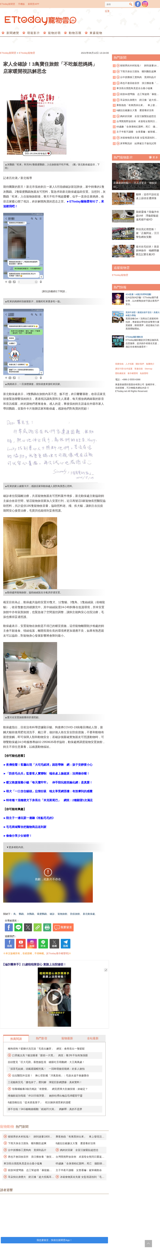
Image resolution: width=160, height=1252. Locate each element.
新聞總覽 (12, 33)
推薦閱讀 (16, 1038)
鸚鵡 (21, 913)
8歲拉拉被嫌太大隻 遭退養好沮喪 (76, 1143)
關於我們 (140, 364)
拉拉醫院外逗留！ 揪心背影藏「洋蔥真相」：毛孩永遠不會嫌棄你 (50, 1075)
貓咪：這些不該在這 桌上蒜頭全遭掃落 (148, 196)
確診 (52, 913)
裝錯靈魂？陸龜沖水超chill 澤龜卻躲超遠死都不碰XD (147, 215)
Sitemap (148, 368)
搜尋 (131, 4)
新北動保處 (89, 913)
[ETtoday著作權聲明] (57, 953)
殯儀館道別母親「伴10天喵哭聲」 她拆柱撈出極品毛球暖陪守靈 (45, 1095)
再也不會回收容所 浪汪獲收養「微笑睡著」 (136, 83)
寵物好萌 (54, 33)
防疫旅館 (75, 913)
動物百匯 (75, 33)
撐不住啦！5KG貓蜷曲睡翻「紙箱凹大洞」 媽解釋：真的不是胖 (45, 1109)
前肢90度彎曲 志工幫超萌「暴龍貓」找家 (134, 94)
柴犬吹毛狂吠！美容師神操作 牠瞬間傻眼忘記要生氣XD (147, 250)
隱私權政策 (120, 373)
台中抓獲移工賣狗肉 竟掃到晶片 (27, 1150)
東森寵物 (95, 33)
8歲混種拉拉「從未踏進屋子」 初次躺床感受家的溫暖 (39, 1102)
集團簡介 (150, 364)
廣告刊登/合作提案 (123, 368)
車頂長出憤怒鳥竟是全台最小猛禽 (23, 1163)
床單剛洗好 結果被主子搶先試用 (136, 143)
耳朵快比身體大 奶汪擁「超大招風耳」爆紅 (136, 100)
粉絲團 (138, 4)
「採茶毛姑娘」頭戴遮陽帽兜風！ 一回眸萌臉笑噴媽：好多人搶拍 (46, 1068)
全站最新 (93, 1038)
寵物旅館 (62, 913)
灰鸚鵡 (30, 913)
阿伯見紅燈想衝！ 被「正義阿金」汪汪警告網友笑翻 (147, 233)
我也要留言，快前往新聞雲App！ (54, 1240)
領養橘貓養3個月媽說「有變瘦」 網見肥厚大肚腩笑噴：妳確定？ (50, 1089)
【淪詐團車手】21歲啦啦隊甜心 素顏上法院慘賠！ (34, 964)
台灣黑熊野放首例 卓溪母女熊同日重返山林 (135, 121)
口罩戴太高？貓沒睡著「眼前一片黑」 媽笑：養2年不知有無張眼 (50, 1055)
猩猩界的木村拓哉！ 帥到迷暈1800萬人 (136, 65)
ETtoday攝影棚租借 (134, 337)
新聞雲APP (33, 4)
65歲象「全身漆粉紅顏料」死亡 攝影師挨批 (135, 127)
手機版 (21, 4)
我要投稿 (119, 364)
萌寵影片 (33, 33)
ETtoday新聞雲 (7, 4)
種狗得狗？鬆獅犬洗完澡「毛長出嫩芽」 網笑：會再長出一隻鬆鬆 (46, 1048)
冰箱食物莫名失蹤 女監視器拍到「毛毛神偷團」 (133, 138)
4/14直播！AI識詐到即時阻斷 (138, 294)
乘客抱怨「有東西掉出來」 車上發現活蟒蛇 (135, 105)
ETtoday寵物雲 (41, 20)
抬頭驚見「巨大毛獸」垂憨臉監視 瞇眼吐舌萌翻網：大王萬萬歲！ (46, 1062)
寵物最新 (67, 1038)
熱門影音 (41, 1038)
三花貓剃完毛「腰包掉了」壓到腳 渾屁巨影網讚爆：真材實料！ (45, 1082)
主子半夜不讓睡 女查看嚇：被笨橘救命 (79, 1170)
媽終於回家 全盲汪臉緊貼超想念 (79, 1150)
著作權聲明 (133, 373)
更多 (153, 157)
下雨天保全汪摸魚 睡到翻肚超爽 (27, 1143)
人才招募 (129, 364)
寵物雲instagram (145, 4)
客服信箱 (138, 368)
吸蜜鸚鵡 (42, 913)
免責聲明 (144, 373)
